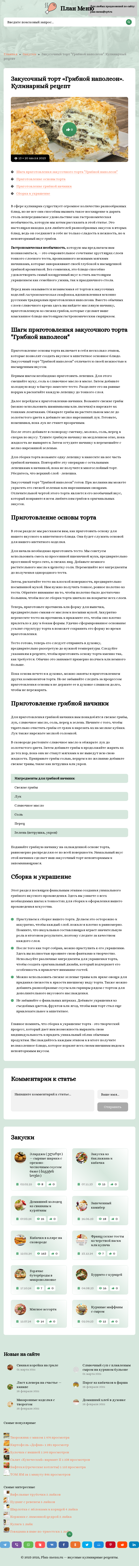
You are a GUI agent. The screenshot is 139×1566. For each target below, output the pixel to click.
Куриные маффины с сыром (107, 1308)
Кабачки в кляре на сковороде (46, 1239)
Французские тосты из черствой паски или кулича (107, 1240)
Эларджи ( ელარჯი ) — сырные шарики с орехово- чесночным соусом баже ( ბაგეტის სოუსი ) (46, 1164)
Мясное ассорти (43, 1308)
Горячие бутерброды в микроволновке (43, 1274)
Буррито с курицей (106, 1274)
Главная (10, 54)
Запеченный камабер (101, 1204)
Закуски (29, 54)
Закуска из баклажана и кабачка (101, 1157)
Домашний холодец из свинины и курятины (46, 1205)
